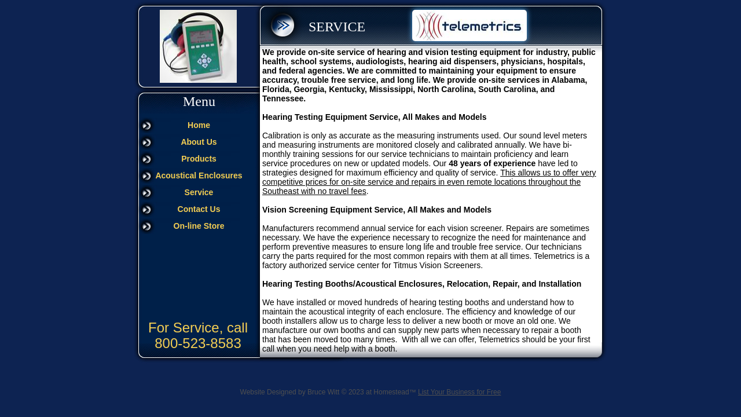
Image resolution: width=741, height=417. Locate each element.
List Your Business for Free (459, 392)
